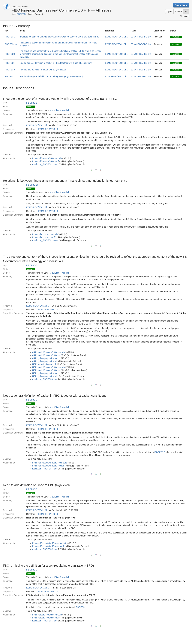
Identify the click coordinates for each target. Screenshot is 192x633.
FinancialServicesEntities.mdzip (47, 158)
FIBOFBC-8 (9, 54)
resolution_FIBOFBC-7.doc (44, 469)
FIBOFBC (21, 14)
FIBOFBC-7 (9, 63)
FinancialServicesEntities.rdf (45, 161)
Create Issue (181, 5)
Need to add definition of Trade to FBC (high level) (43, 70)
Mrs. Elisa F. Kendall (59, 110)
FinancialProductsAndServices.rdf (48, 466)
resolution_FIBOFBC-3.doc (44, 621)
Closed (178, 11)
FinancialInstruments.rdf (43, 237)
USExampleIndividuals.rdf (44, 364)
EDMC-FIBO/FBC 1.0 (140, 37)
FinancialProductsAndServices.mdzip (49, 463)
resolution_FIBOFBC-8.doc (44, 379)
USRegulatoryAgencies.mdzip (46, 373)
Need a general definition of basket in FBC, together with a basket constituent (56, 63)
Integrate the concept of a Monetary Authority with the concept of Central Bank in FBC (59, 37)
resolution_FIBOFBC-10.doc (45, 240)
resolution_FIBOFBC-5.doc (44, 549)
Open (169, 11)
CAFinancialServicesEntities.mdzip (48, 352)
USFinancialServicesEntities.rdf (47, 370)
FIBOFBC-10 (10, 44)
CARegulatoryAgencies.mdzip (46, 358)
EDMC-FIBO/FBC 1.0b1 (116, 37)
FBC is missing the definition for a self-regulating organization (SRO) (51, 76)
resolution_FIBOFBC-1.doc (44, 164)
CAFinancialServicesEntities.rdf (47, 355)
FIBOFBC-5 (9, 70)
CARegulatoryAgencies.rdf (44, 361)
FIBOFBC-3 (9, 76)
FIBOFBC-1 (9, 37)
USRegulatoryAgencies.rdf (44, 376)
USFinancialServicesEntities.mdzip (48, 367)
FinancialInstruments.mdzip (45, 234)
